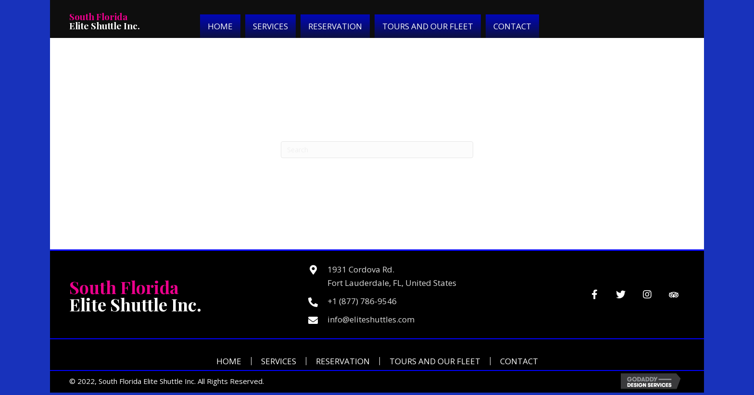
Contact (519, 361)
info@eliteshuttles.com (371, 319)
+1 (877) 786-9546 (362, 301)
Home (228, 361)
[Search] (377, 149)
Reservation (343, 361)
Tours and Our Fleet (435, 361)
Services (278, 361)
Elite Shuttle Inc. (104, 21)
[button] (594, 295)
